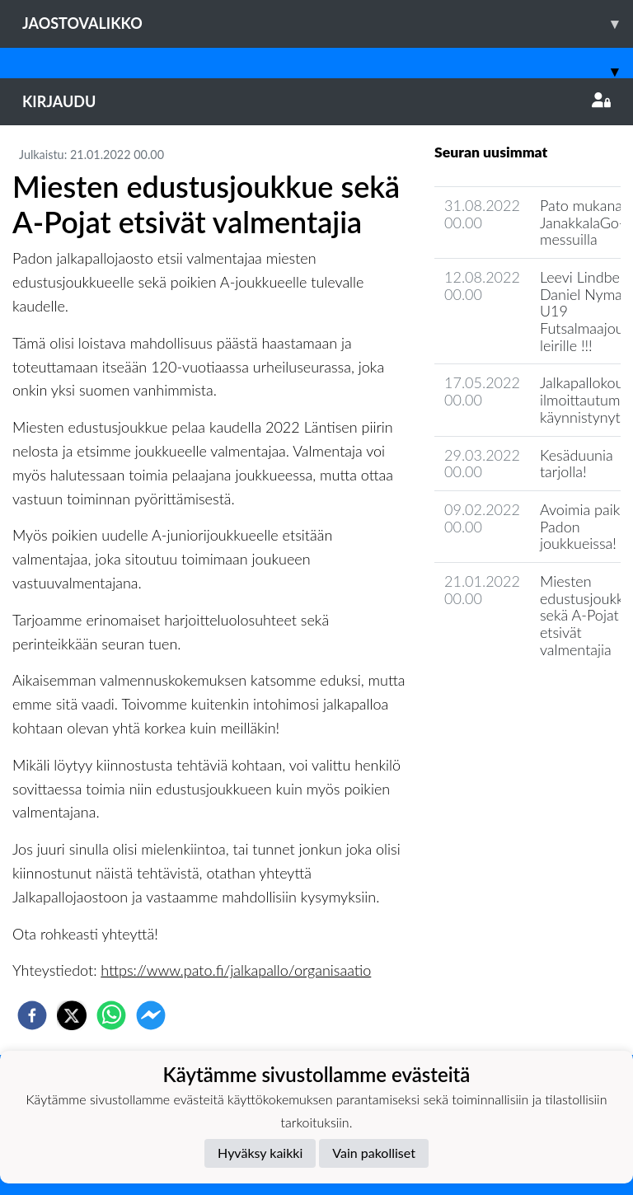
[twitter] (72, 1015)
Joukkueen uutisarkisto (518, 696)
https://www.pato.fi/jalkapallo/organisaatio (236, 970)
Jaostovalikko (327, 23)
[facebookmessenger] (151, 1015)
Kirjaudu (316, 101)
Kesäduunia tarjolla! (576, 463)
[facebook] (32, 1015)
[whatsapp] (111, 1015)
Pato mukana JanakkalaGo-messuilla (582, 222)
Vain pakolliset (373, 1152)
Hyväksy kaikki (260, 1152)
